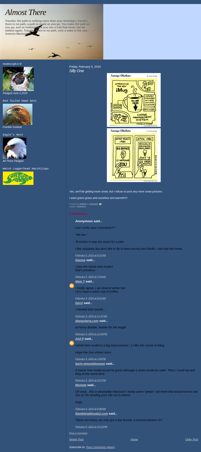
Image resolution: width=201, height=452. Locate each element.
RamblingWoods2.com (91, 413)
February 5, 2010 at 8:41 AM (90, 298)
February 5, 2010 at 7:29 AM (90, 276)
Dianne (80, 260)
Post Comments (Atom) (100, 447)
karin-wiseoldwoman (90, 363)
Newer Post (76, 439)
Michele (80, 385)
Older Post (191, 439)
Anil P (79, 338)
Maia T (80, 281)
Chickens (81, 206)
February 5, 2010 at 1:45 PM (90, 359)
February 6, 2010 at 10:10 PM (91, 426)
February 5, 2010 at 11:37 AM (91, 316)
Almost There (25, 12)
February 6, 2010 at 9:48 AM (90, 409)
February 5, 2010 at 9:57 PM (90, 380)
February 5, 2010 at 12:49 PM (91, 334)
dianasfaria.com (86, 321)
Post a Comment (78, 433)
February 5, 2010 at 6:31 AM (90, 255)
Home (134, 439)
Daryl (79, 303)
